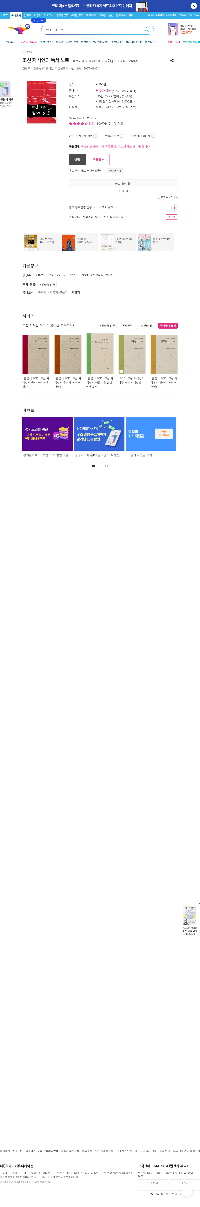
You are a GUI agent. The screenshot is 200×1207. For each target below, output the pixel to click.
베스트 (59, 42)
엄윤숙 (37, 68)
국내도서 (16, 15)
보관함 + (98, 159)
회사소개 (5, 1151)
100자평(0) (104, 123)
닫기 (194, 6)
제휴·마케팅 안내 (104, 1151)
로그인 (151, 15)
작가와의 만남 (133, 42)
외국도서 (49, 15)
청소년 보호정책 (70, 1151)
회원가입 (160, 15)
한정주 (26, 68)
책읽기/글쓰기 (59, 292)
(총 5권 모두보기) (62, 325)
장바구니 (194, 15)
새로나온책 (72, 42)
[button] (93, 466)
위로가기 (187, 1192)
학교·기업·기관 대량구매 (186, 1151)
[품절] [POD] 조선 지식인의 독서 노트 (35, 380)
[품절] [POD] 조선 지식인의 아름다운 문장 (99, 380)
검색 (147, 29)
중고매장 (91, 15)
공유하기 (172, 61)
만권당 (37, 15)
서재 (177, 42)
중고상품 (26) (123, 183)
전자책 (27, 15)
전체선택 (127, 325)
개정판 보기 (115, 170)
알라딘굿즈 (62, 15)
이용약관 (30, 1151)
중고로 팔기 (108, 207)
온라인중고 (77, 15)
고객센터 (183, 15)
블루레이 (121, 15)
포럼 (79, 68)
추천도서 (116, 42)
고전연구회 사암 (64, 68)
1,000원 (123, 191)
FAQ (184, 1183)
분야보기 (10, 42)
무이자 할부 (113, 136)
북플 (169, 42)
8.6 (92, 123)
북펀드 (148, 42)
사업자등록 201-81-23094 (35, 1172)
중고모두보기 (168, 197)
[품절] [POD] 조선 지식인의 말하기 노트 (163, 380)
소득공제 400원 (143, 136)
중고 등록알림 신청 (82, 207)
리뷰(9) (118, 123)
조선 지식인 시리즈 (125, 61)
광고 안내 (164, 1151)
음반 (110, 15)
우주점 (102, 15)
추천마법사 (46, 42)
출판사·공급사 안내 (145, 1151)
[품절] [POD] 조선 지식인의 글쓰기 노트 (67, 380)
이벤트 (84, 42)
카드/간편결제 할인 (83, 136)
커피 (130, 15)
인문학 (41, 292)
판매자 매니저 (124, 1151)
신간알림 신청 (47, 284)
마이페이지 (170, 15)
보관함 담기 (147, 325)
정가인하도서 (99, 42)
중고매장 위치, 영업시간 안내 (171, 1194)
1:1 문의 (153, 1183)
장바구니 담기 (168, 325)
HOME (4, 15)
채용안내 (18, 1151)
